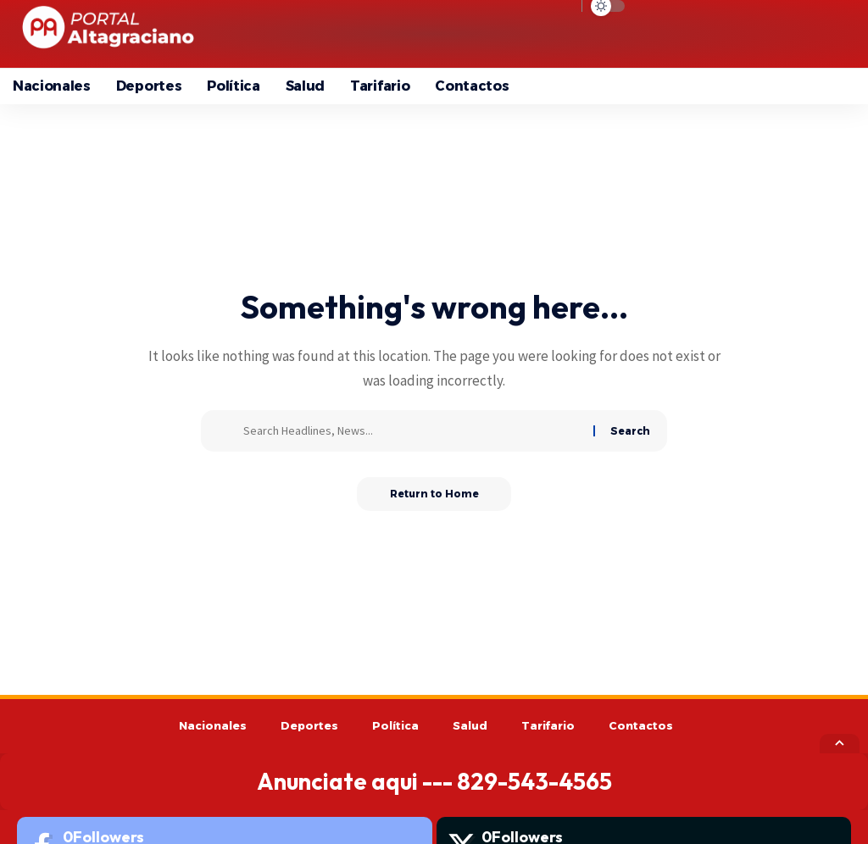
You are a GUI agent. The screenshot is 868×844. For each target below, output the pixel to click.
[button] (712, 34)
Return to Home (434, 493)
